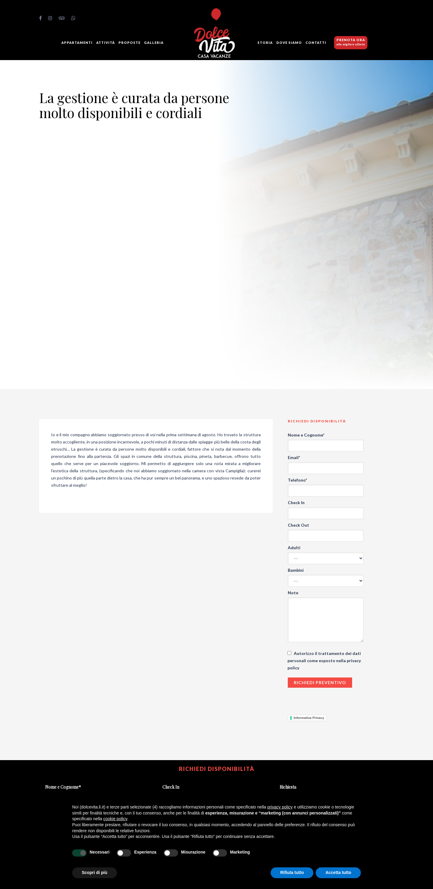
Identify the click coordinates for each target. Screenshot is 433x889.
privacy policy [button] (280, 807)
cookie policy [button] (115, 818)
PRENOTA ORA (350, 42)
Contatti (316, 42)
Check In (296, 502)
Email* (294, 457)
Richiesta (288, 787)
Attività (105, 42)
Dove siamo (289, 42)
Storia (265, 42)
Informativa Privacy (309, 718)
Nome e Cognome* (306, 434)
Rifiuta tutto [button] (292, 872)
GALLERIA (154, 42)
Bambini (296, 570)
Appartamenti (77, 42)
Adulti (294, 547)
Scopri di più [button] (94, 872)
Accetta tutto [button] (338, 872)
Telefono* (297, 480)
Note (293, 592)
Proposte (129, 42)
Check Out (298, 525)
